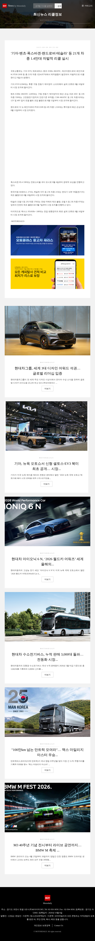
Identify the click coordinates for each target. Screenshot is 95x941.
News (17, 5)
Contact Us (58, 925)
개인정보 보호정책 (42, 925)
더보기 (47, 389)
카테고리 (89, 6)
